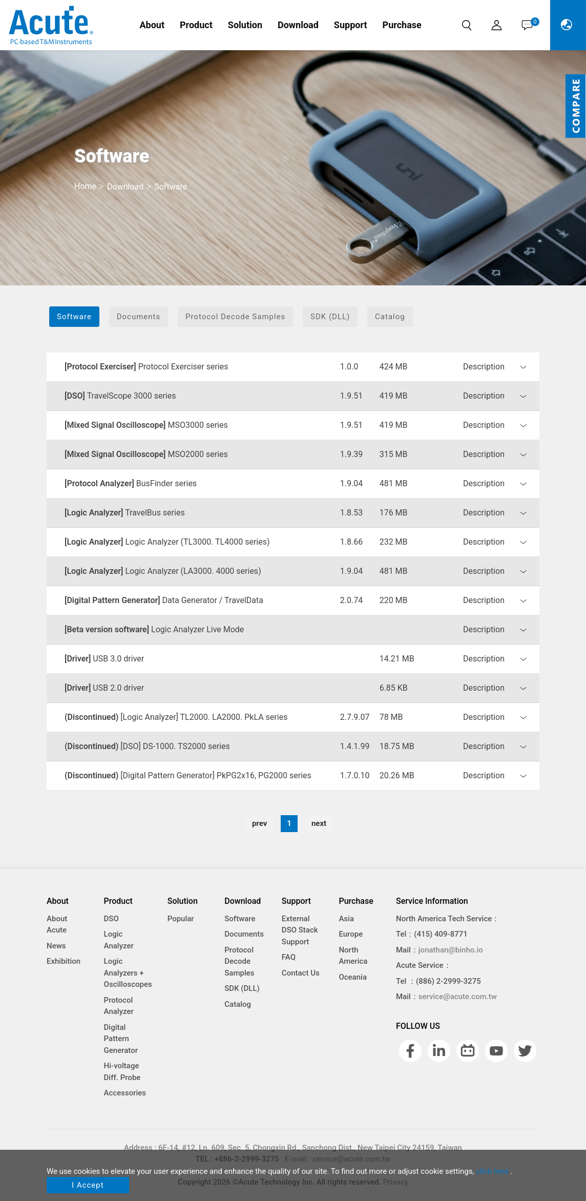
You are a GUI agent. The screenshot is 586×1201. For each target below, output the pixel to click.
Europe (351, 934)
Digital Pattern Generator (121, 1039)
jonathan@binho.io (450, 950)
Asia (346, 918)
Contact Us (301, 973)
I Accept (88, 1185)
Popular (181, 918)
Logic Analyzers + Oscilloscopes (128, 973)
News (56, 945)
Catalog (390, 316)
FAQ (289, 957)
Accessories (125, 1093)
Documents (139, 316)
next (318, 823)
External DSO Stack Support (300, 930)
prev (259, 823)
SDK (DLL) (330, 316)
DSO (111, 918)
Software (74, 316)
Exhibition (63, 961)
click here (492, 1171)
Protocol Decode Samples (235, 316)
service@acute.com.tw (457, 996)
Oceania (353, 977)
